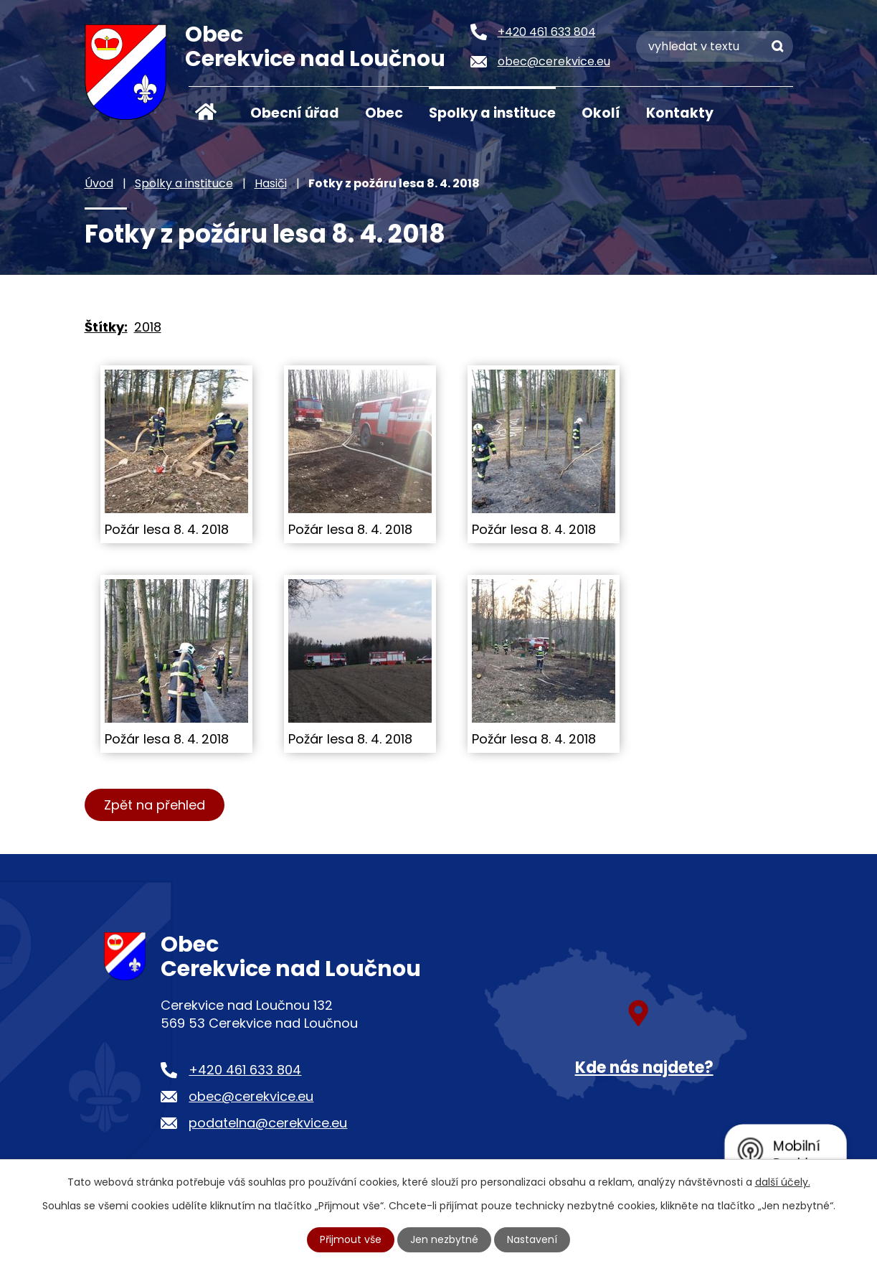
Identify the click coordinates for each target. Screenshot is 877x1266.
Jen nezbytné (444, 1239)
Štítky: (106, 327)
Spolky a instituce (492, 113)
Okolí (601, 113)
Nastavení (532, 1239)
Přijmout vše (350, 1239)
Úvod (206, 112)
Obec (384, 113)
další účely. (782, 1182)
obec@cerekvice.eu (251, 1096)
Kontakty (680, 113)
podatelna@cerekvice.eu (268, 1123)
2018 (147, 327)
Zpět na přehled (154, 805)
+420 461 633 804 (245, 1070)
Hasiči (271, 183)
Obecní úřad (294, 113)
